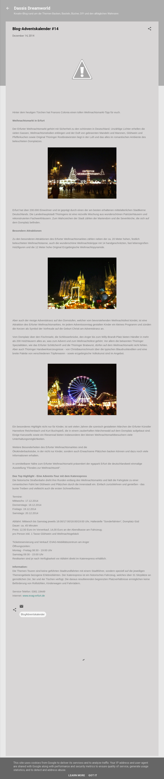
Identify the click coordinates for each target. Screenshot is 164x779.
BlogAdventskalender (33, 614)
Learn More (76, 775)
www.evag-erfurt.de (34, 595)
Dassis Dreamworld (32, 8)
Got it (92, 775)
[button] (150, 29)
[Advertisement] (82, 724)
